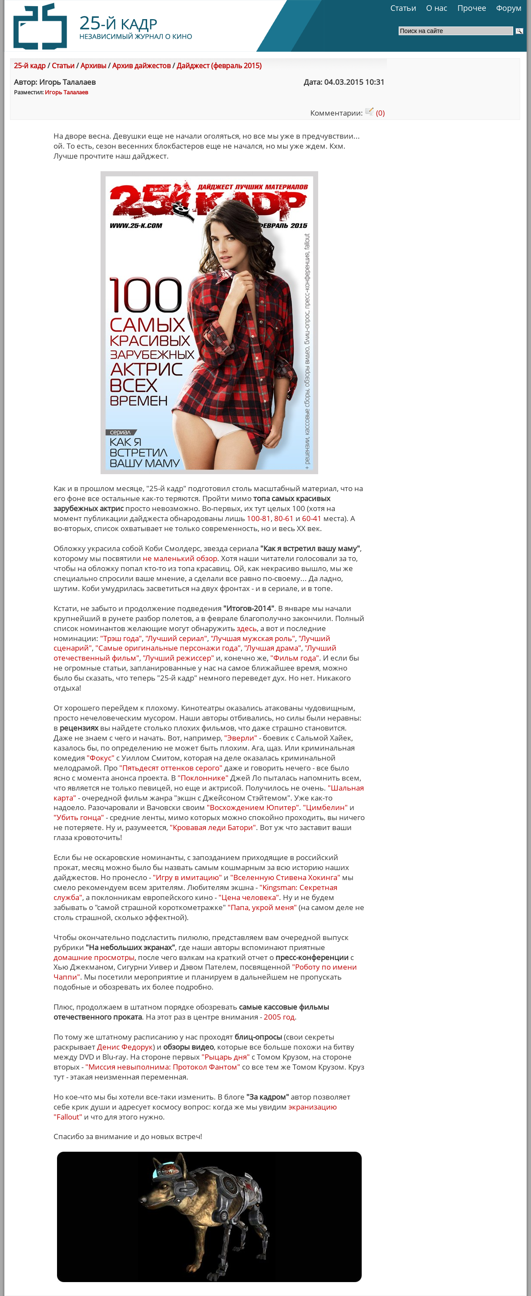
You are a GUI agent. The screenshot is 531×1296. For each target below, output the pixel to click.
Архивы (93, 65)
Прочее (471, 8)
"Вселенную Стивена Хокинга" (285, 877)
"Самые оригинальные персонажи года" (168, 648)
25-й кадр (30, 65)
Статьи (403, 8)
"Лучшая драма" (272, 648)
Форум (508, 8)
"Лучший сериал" (176, 638)
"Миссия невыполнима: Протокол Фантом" (162, 1067)
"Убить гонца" (79, 817)
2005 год (279, 1017)
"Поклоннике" (203, 778)
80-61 (284, 518)
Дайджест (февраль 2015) (219, 65)
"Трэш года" (121, 638)
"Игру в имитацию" (187, 877)
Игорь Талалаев (66, 92)
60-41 (312, 518)
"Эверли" (240, 738)
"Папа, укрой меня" (262, 907)
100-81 (259, 518)
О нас (436, 8)
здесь (247, 628)
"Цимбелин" (325, 807)
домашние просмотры (94, 957)
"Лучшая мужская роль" (253, 638)
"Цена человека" (248, 897)
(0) (375, 113)
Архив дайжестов (141, 65)
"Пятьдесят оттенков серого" (170, 768)
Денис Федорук (125, 1047)
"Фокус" (100, 758)
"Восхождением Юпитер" (253, 807)
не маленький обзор (180, 558)
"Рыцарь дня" (226, 1057)
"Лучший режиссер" (178, 658)
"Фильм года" (294, 658)
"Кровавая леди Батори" (213, 827)
